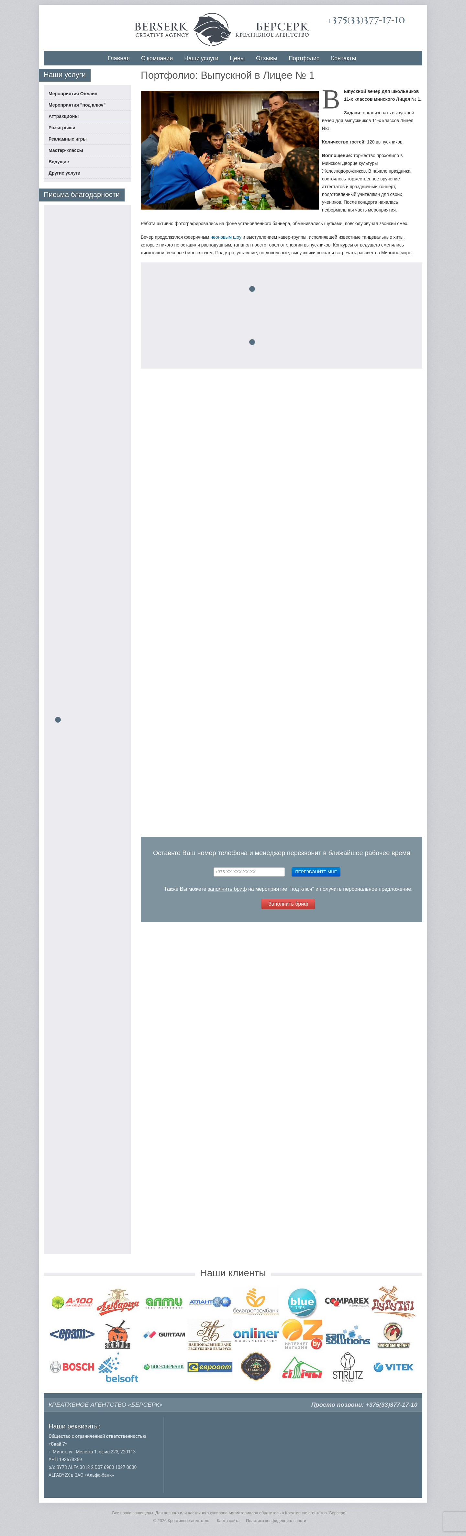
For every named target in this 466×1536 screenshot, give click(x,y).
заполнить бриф (227, 889)
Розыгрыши (62, 127)
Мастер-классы (66, 150)
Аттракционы (64, 116)
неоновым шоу (225, 237)
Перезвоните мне (316, 871)
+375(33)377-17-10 (366, 20)
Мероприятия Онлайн (73, 93)
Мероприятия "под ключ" (77, 105)
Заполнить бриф (288, 904)
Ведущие (59, 161)
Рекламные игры (68, 139)
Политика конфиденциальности (276, 1521)
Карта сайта (228, 1521)
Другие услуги (64, 173)
